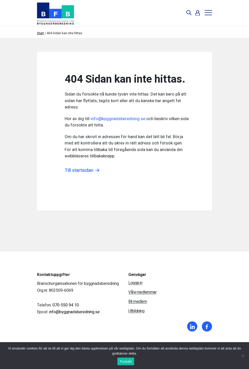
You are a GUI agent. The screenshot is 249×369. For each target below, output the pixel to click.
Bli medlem (137, 302)
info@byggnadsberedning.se (118, 119)
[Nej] (242, 355)
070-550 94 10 (65, 305)
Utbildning (136, 311)
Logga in (135, 283)
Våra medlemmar (142, 292)
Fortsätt (126, 361)
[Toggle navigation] (206, 13)
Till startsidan (79, 170)
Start (40, 33)
